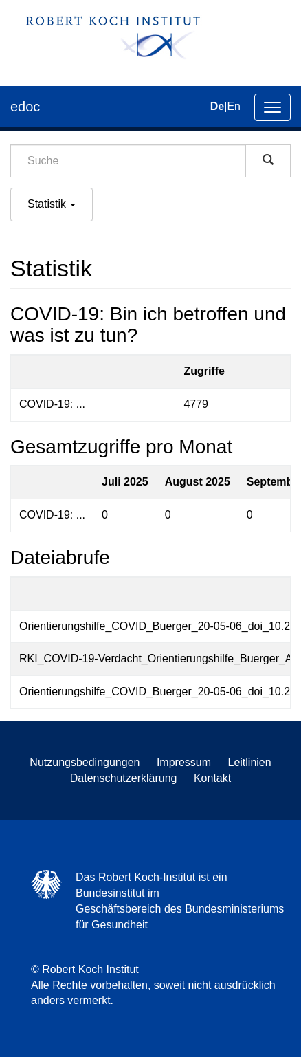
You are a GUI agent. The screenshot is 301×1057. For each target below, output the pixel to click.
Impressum (184, 762)
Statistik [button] (51, 204)
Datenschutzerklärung (123, 778)
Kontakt (212, 778)
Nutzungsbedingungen (85, 762)
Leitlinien (249, 762)
